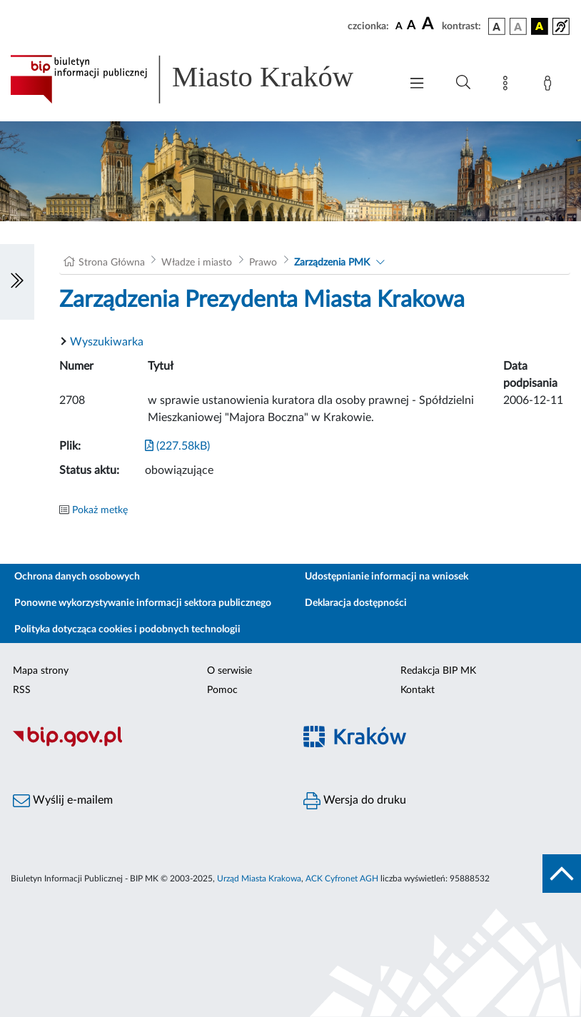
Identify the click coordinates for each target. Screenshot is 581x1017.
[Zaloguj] (550, 86)
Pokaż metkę (100, 510)
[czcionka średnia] (411, 26)
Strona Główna (112, 263)
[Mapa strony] (508, 86)
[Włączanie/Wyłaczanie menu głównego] (417, 84)
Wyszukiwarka (106, 342)
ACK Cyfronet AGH (341, 878)
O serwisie (229, 671)
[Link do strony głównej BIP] (198, 79)
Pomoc (222, 690)
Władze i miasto (196, 263)
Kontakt (417, 690)
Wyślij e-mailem (63, 800)
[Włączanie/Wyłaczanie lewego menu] (17, 282)
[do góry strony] (561, 873)
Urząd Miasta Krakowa (259, 878)
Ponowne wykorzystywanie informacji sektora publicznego (142, 603)
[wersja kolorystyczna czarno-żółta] (539, 26)
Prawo (263, 263)
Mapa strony (41, 671)
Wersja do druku (354, 800)
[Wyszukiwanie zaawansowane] (463, 83)
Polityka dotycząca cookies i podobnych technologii (127, 629)
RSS (22, 690)
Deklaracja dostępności (356, 603)
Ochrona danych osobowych (77, 577)
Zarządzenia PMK (332, 263)
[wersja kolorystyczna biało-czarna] (518, 26)
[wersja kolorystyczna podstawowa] (496, 26)
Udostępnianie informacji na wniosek (386, 577)
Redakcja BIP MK (438, 671)
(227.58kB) (177, 446)
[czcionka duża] (429, 24)
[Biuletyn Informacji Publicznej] (145, 744)
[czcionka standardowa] (399, 25)
